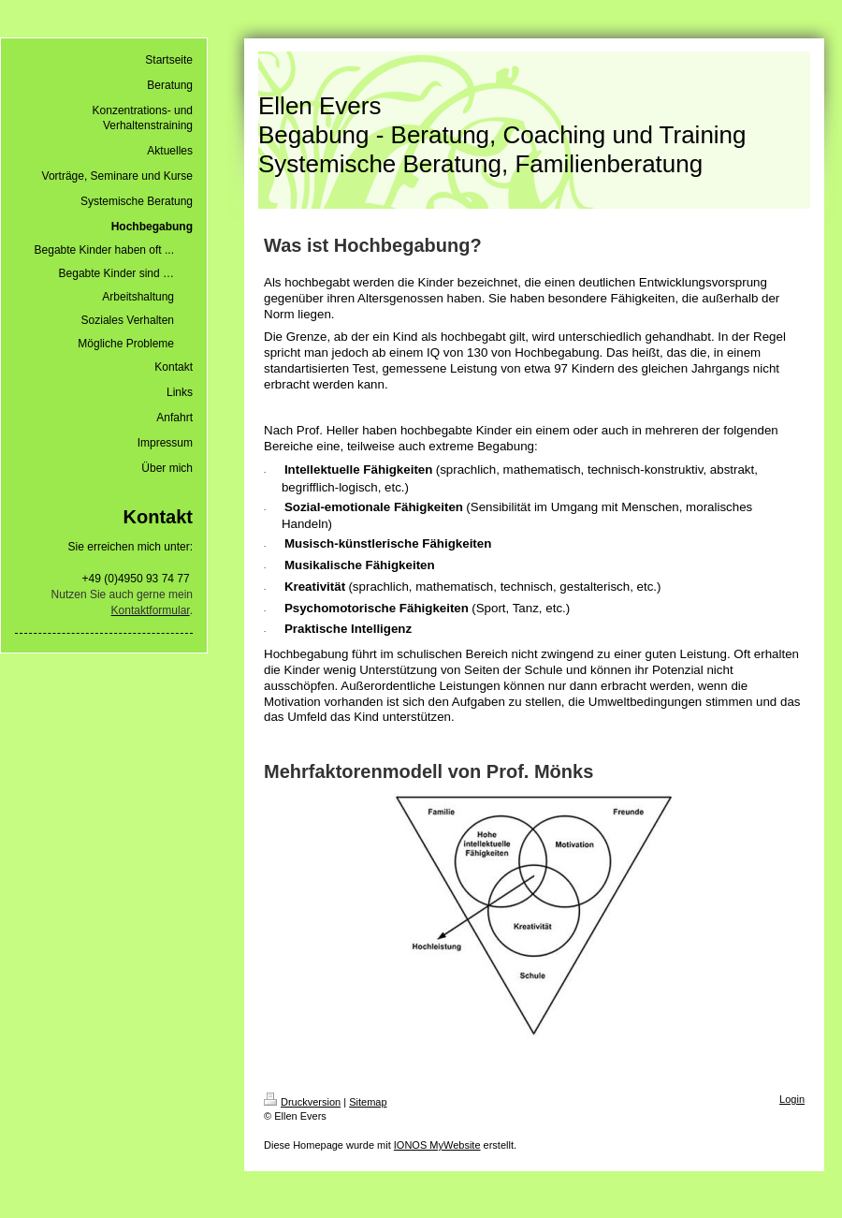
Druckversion (302, 1102)
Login (792, 1099)
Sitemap (367, 1102)
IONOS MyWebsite (437, 1145)
